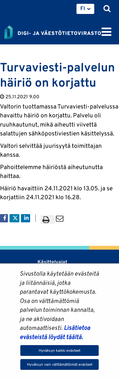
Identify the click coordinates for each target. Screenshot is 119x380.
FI (82, 8)
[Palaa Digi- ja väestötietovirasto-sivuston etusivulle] (52, 31)
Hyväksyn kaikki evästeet (59, 350)
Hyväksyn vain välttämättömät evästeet (59, 364)
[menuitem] (85, 9)
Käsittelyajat (52, 262)
